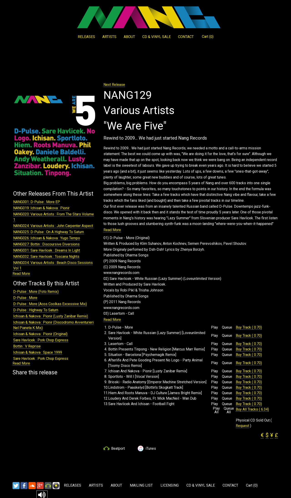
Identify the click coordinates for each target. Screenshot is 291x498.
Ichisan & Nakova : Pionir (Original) (40, 334)
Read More (21, 273)
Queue (227, 327)
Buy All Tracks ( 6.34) (252, 409)
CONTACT (186, 37)
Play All (216, 410)
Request (242, 426)
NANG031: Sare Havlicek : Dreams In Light (46, 250)
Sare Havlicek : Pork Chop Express (40, 340)
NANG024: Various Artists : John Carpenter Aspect (53, 226)
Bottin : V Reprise (27, 346)
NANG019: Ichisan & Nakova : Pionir (41, 208)
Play (214, 327)
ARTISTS (109, 37)
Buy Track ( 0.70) (249, 327)
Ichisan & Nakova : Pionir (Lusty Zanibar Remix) (50, 316)
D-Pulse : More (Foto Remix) (36, 291)
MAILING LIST (141, 485)
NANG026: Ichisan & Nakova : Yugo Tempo (46, 238)
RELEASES (86, 37)
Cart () (207, 36)
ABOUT (129, 37)
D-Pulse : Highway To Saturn (35, 310)
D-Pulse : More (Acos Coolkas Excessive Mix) (50, 304)
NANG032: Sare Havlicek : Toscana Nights (46, 256)
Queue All (229, 410)
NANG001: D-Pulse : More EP (36, 202)
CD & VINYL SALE (156, 37)
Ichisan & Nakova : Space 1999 (37, 352)
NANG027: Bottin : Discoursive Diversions (46, 244)
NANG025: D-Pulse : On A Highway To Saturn (48, 232)
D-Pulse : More (25, 298)
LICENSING (170, 485)
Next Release (114, 84)
